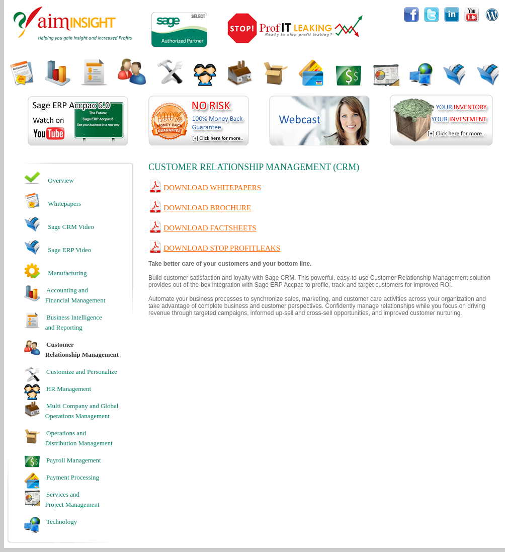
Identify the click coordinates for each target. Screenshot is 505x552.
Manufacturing (67, 273)
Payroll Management (73, 460)
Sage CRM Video (71, 226)
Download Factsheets (209, 228)
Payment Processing (72, 477)
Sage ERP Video (69, 250)
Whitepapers (64, 203)
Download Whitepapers (212, 188)
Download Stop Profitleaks (221, 248)
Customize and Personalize (81, 371)
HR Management (68, 388)
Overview (60, 180)
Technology (61, 521)
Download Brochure (207, 208)
